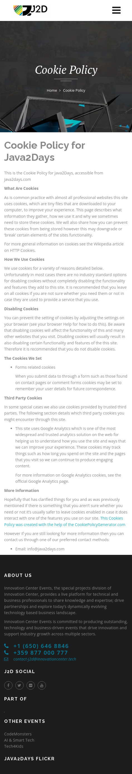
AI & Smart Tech (19, 740)
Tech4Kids (13, 746)
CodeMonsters (18, 734)
